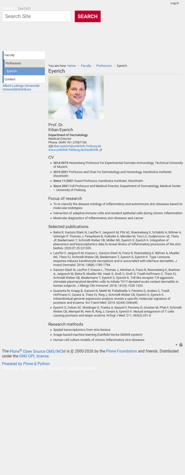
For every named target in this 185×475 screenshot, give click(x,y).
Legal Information (80, 368)
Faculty (86, 66)
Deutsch (24, 8)
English (8, 8)
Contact (54, 368)
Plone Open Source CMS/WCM (38, 351)
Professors (104, 66)
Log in (174, 3)
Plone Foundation (121, 351)
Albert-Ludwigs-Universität (21, 86)
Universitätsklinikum (17, 89)
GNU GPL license (34, 356)
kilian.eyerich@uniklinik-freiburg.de (76, 146)
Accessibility (33, 368)
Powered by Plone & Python (26, 363)
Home (71, 66)
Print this (181, 345)
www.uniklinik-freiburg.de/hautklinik (73, 150)
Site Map (10, 368)
